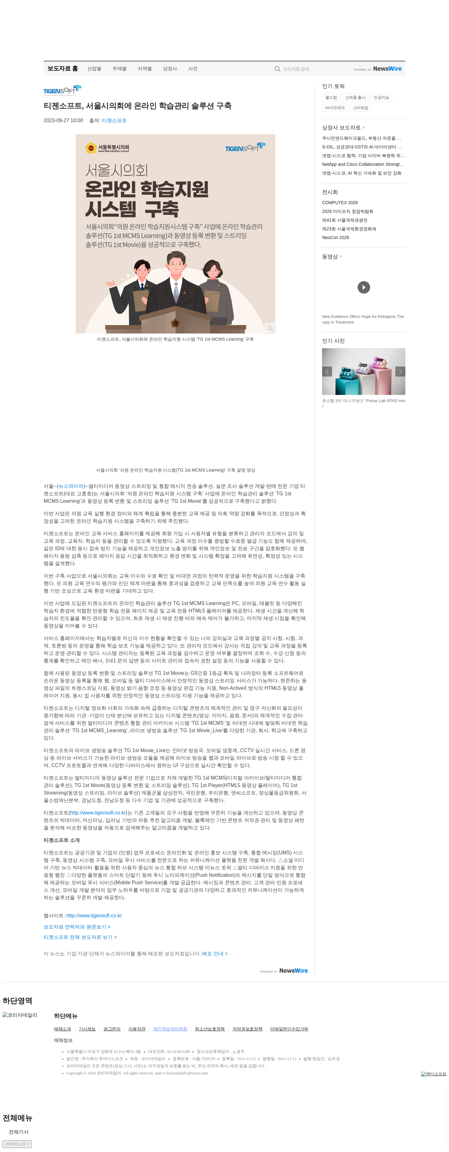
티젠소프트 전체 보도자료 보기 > (80, 937)
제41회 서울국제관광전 (344, 220)
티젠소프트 (114, 120)
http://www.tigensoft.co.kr (98, 812)
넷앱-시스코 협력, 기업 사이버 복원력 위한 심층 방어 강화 (378, 155)
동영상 (330, 257)
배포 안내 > (215, 953)
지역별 (145, 68)
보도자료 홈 (62, 68)
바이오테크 (335, 107)
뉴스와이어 (71, 486)
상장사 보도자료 (341, 128)
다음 (400, 372)
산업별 (94, 68)
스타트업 (361, 107)
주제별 (120, 68)
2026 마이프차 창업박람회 (348, 211)
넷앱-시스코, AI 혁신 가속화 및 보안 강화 (362, 172)
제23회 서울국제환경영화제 (349, 228)
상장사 (170, 68)
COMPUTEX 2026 (340, 202)
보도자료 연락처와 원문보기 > (77, 926)
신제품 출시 (355, 97)
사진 (193, 68)
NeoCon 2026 (335, 237)
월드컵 (331, 97)
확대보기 (269, 328)
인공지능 (381, 97)
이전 (327, 372)
